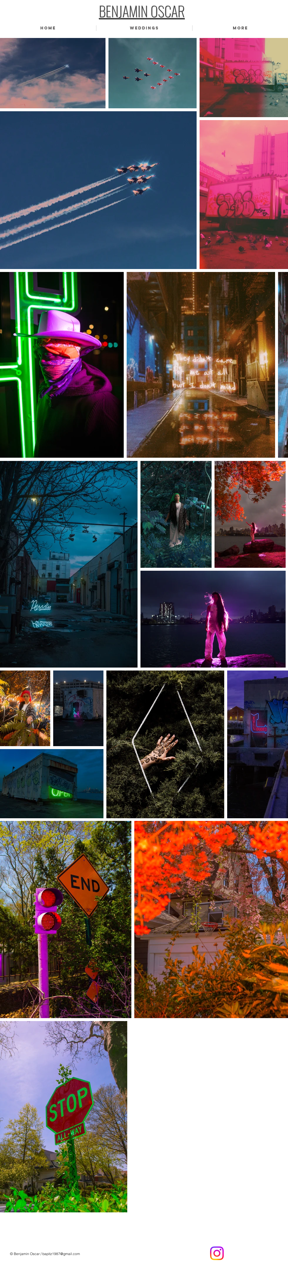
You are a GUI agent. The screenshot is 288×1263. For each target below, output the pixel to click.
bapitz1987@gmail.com (61, 1254)
